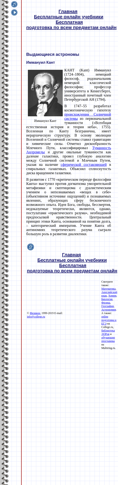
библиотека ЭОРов (108, 332)
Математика (108, 288)
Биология (106, 299)
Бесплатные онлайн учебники (68, 16)
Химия (112, 295)
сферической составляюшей (84, 165)
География (107, 306)
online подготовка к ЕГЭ (108, 320)
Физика (105, 302)
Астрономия (108, 309)
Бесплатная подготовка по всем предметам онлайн (71, 25)
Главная (68, 11)
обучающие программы (108, 339)
